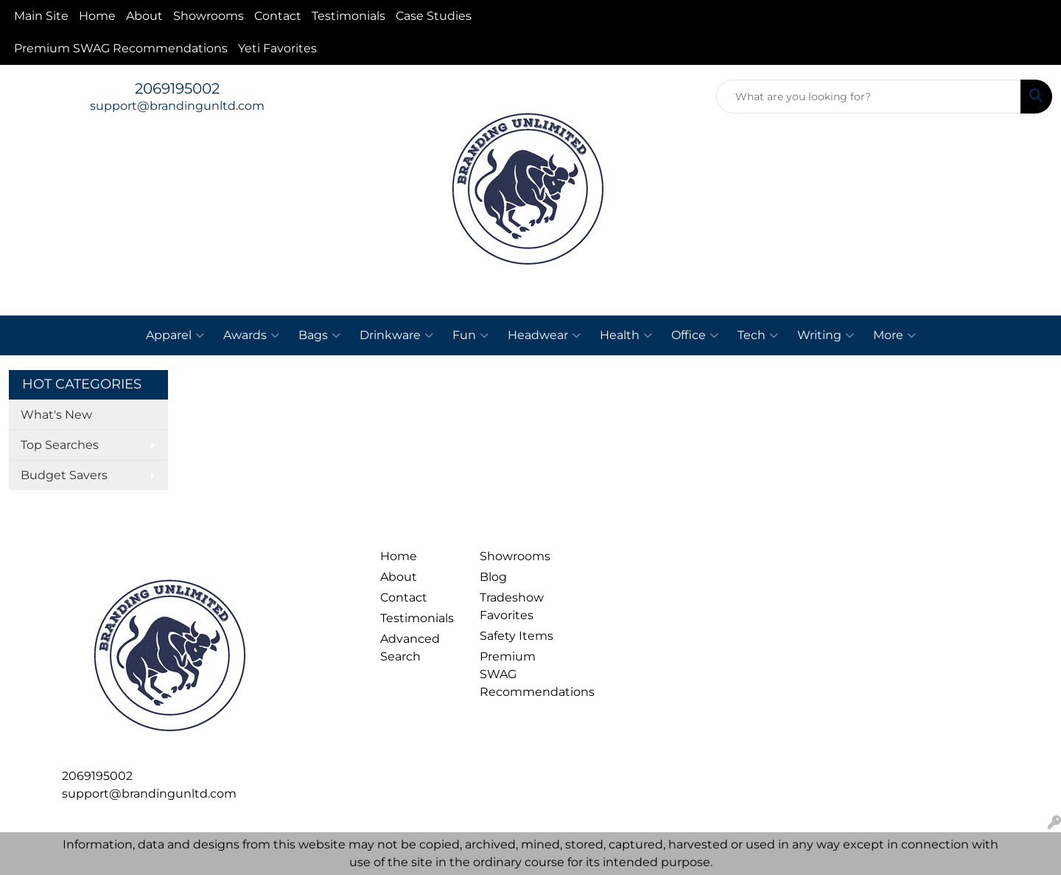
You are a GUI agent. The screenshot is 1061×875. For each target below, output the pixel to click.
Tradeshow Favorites (512, 606)
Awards (251, 335)
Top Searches (60, 445)
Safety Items (516, 636)
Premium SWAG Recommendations (121, 48)
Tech (758, 335)
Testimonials (348, 16)
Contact (277, 16)
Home (97, 16)
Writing (825, 335)
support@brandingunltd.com (177, 106)
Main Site (41, 16)
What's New (56, 415)
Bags (319, 335)
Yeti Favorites (277, 48)
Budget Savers (64, 475)
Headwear (544, 335)
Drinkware (396, 335)
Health (626, 335)
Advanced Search (410, 647)
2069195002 (177, 88)
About (144, 16)
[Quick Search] (868, 97)
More (894, 335)
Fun (470, 335)
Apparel (175, 335)
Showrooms (208, 16)
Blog (493, 577)
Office (694, 335)
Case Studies (434, 16)
